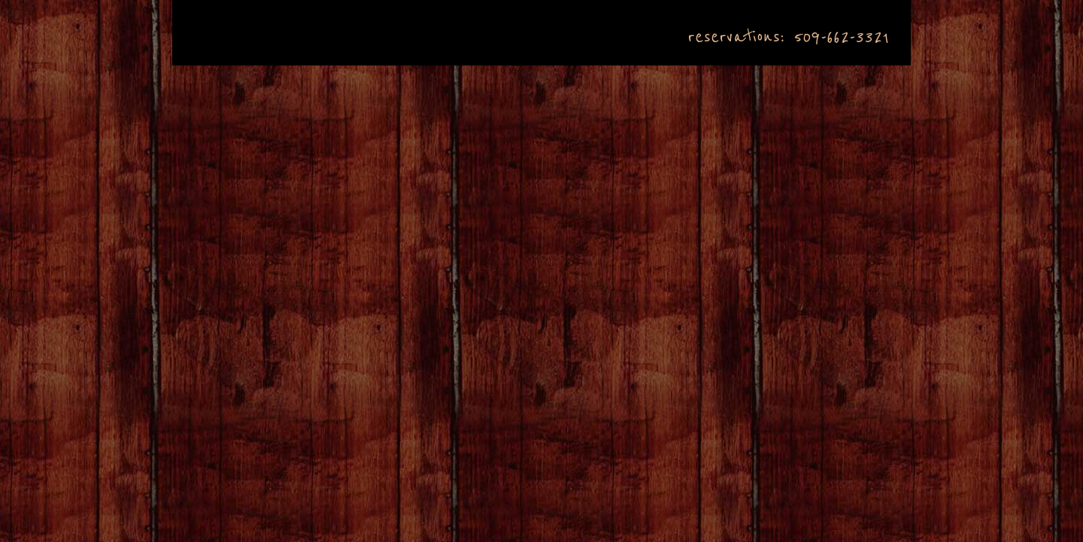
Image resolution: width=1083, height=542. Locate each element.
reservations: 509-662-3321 (788, 37)
